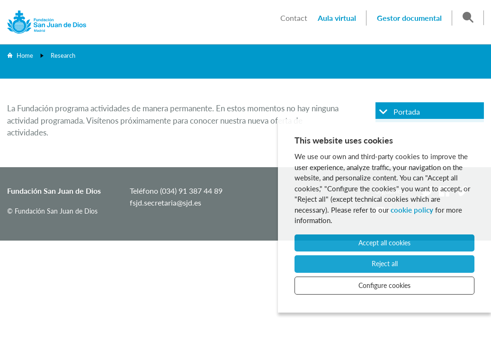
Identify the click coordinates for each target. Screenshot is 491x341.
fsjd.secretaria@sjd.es (165, 202)
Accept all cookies (384, 243)
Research (63, 55)
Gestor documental (409, 17)
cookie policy (412, 210)
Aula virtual (337, 17)
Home (25, 55)
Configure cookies (384, 285)
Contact (293, 17)
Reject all (385, 264)
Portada (406, 111)
